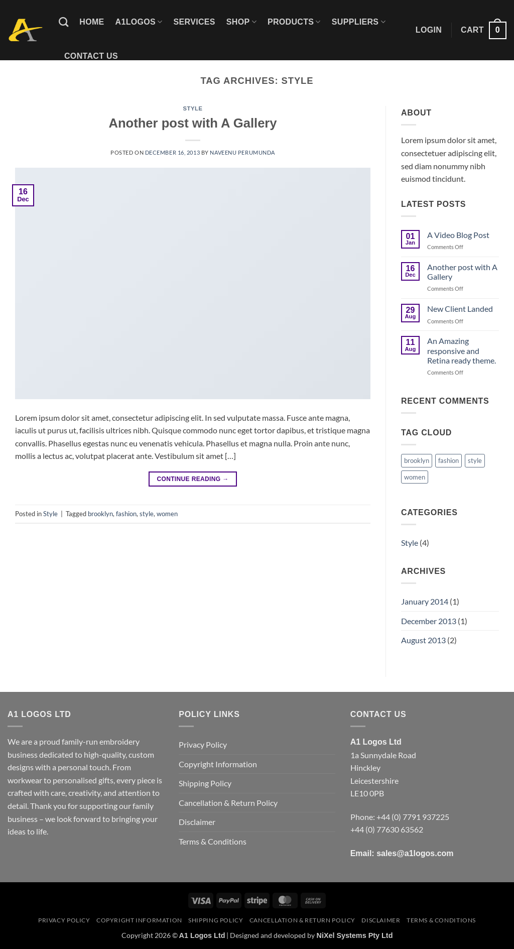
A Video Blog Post (458, 235)
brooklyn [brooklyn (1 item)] (416, 460)
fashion (126, 514)
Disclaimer (197, 821)
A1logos (139, 22)
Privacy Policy (203, 744)
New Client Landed (460, 308)
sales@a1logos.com (414, 853)
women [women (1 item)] (414, 477)
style (147, 514)
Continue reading (192, 479)
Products (294, 22)
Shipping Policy (205, 783)
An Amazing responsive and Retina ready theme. (461, 350)
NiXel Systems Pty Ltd (354, 935)
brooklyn (100, 514)
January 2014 (424, 601)
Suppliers (359, 22)
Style (193, 108)
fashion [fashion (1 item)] (448, 460)
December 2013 (428, 621)
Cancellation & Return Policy (228, 802)
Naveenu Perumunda (242, 152)
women (167, 514)
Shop (241, 22)
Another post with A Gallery (192, 123)
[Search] (63, 22)
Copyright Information (218, 764)
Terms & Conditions (212, 841)
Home (91, 22)
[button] (429, 30)
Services (194, 22)
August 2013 (423, 640)
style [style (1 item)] (475, 460)
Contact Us (91, 56)
